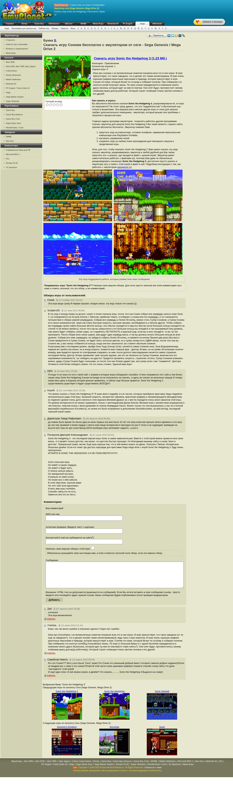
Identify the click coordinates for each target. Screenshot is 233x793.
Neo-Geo (10, 141)
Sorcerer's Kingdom (67, 732)
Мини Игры (98, 24)
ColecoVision (11, 71)
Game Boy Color (13, 119)
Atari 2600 (10, 62)
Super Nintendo (12, 101)
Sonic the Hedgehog (114, 696)
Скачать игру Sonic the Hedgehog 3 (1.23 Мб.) (130, 58)
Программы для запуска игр (23, 28)
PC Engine (127, 24)
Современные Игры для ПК (18, 150)
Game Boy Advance (14, 114)
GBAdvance (54, 24)
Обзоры (54, 28)
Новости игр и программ (16, 44)
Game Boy (39, 24)
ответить (51, 624)
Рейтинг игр (44, 28)
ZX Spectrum (11, 167)
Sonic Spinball (162, 696)
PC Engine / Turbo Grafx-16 (17, 88)
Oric (7, 159)
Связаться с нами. (153, 772)
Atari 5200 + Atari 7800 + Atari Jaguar (52, 766)
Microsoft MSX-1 (13, 154)
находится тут (124, 167)
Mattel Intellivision (13, 79)
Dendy (24, 24)
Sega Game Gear (13, 123)
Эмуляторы (16, 766)
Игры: (73, 28)
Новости (64, 28)
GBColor (69, 24)
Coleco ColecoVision (81, 766)
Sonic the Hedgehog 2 (67, 696)
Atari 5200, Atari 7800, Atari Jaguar (21, 66)
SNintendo (157, 24)
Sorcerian (114, 732)
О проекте (10, 40)
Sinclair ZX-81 (12, 163)
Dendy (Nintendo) (13, 75)
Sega (142, 24)
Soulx (162, 732)
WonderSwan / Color (14, 128)
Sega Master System (15, 97)
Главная (10, 24)
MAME (83, 24)
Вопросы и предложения (17, 49)
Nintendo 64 (113, 24)
